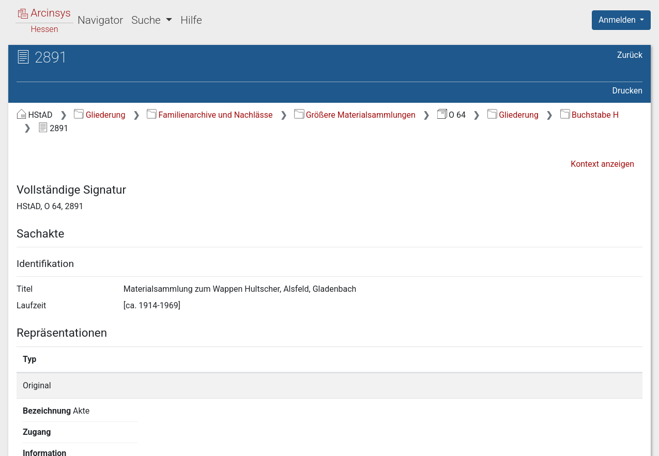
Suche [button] (147, 20)
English (23, 434)
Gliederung (99, 115)
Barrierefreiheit (548, 442)
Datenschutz (469, 442)
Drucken (627, 91)
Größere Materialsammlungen (355, 115)
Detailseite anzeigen (495, 385)
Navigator (100, 20)
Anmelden (618, 20)
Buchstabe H (589, 115)
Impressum (625, 442)
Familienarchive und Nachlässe (209, 115)
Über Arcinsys (392, 442)
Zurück (629, 55)
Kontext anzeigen (602, 164)
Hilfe (191, 20)
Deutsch (62, 434)
